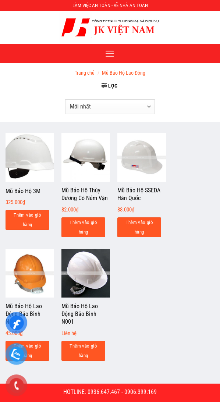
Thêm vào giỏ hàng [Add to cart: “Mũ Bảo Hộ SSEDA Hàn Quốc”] (139, 227)
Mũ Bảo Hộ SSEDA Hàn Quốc (138, 194)
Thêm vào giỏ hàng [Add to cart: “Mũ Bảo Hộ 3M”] (27, 219)
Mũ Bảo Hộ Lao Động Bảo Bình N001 (79, 314)
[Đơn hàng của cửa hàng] (110, 106)
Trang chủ (85, 73)
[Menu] (110, 53)
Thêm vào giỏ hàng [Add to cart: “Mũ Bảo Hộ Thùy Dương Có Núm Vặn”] (83, 227)
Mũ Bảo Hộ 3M (23, 191)
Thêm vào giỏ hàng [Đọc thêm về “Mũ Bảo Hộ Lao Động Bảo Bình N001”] (83, 350)
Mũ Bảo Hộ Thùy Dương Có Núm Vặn (84, 194)
